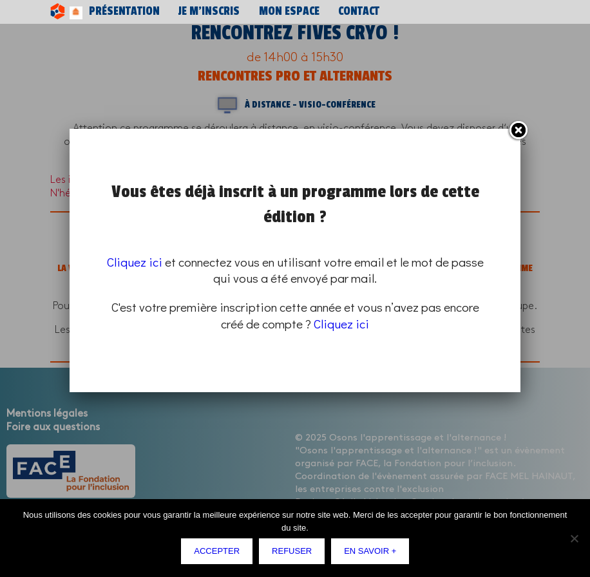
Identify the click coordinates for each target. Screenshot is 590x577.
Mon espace (228, 11)
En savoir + (373, 554)
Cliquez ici (134, 262)
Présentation (110, 11)
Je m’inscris (171, 11)
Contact (277, 11)
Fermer (518, 131)
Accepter (220, 554)
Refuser (295, 554)
